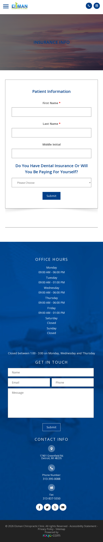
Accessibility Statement (83, 526)
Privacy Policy (45, 529)
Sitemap (60, 529)
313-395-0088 (51, 479)
